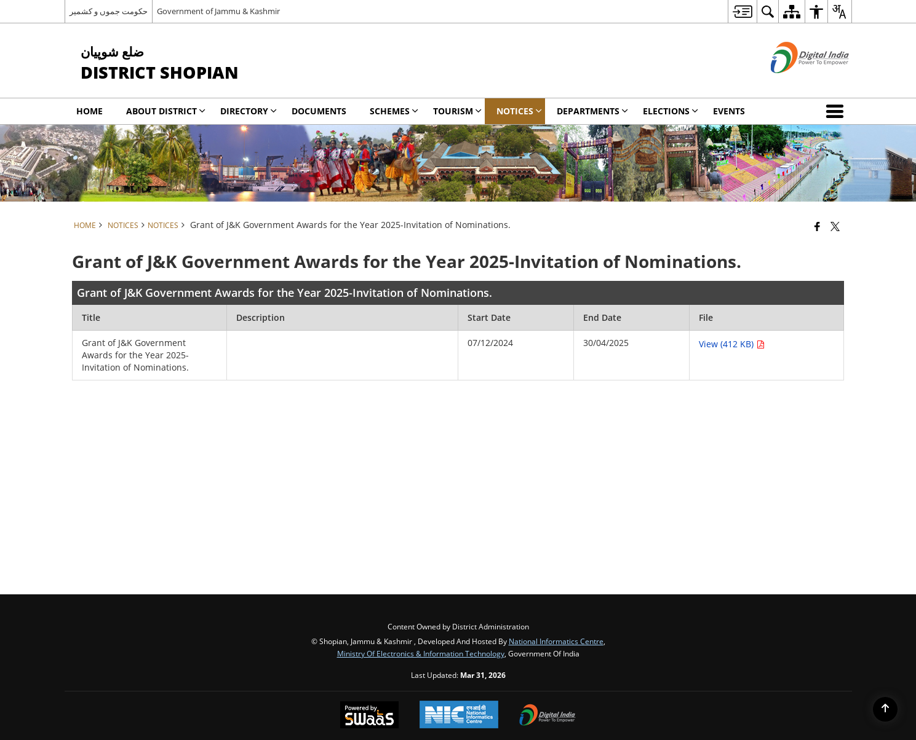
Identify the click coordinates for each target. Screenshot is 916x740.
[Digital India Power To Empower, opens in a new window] (547, 716)
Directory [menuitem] (248, 111)
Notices (163, 225)
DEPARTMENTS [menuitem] (592, 111)
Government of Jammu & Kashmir (218, 11)
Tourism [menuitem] (457, 111)
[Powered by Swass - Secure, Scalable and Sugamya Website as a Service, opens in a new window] (369, 716)
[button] (837, 111)
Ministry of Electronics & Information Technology (420, 653)
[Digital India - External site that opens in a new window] (794, 83)
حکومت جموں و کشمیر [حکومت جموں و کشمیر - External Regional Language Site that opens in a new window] (109, 11)
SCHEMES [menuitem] (394, 111)
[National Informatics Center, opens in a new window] (459, 715)
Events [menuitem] (729, 111)
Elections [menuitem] (670, 111)
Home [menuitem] (89, 111)
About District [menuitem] (165, 111)
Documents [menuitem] (319, 111)
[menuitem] (742, 11)
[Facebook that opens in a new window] (817, 226)
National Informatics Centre (556, 641)
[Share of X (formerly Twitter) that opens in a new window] (835, 226)
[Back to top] (885, 709)
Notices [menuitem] (519, 111)
